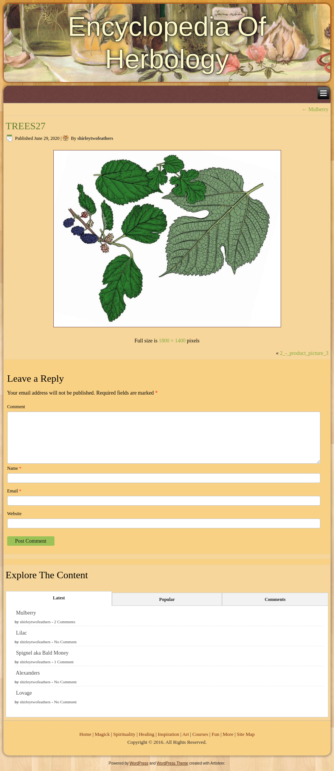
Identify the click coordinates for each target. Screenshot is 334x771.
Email (14, 491)
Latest (59, 598)
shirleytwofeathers (95, 138)
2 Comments (64, 621)
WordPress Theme (172, 763)
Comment (16, 406)
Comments (275, 599)
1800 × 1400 (172, 341)
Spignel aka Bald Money (42, 653)
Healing (146, 734)
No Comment (65, 641)
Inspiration (168, 734)
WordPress (139, 763)
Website (14, 513)
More (228, 734)
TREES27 (25, 126)
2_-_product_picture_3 (304, 353)
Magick (102, 734)
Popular (167, 599)
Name (14, 468)
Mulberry (315, 109)
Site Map (246, 734)
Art (185, 734)
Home (85, 734)
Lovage (24, 693)
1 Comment (64, 662)
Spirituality (124, 734)
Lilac (21, 633)
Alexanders (28, 673)
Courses (200, 734)
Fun (215, 734)
